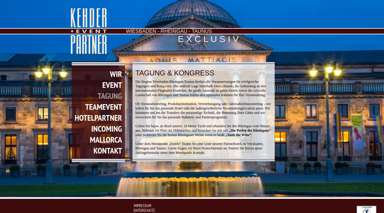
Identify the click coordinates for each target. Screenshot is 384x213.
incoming (106, 128)
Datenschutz (144, 210)
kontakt (107, 150)
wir (116, 73)
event (112, 84)
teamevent (103, 106)
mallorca (106, 139)
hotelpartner (98, 117)
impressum (142, 205)
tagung (110, 95)
